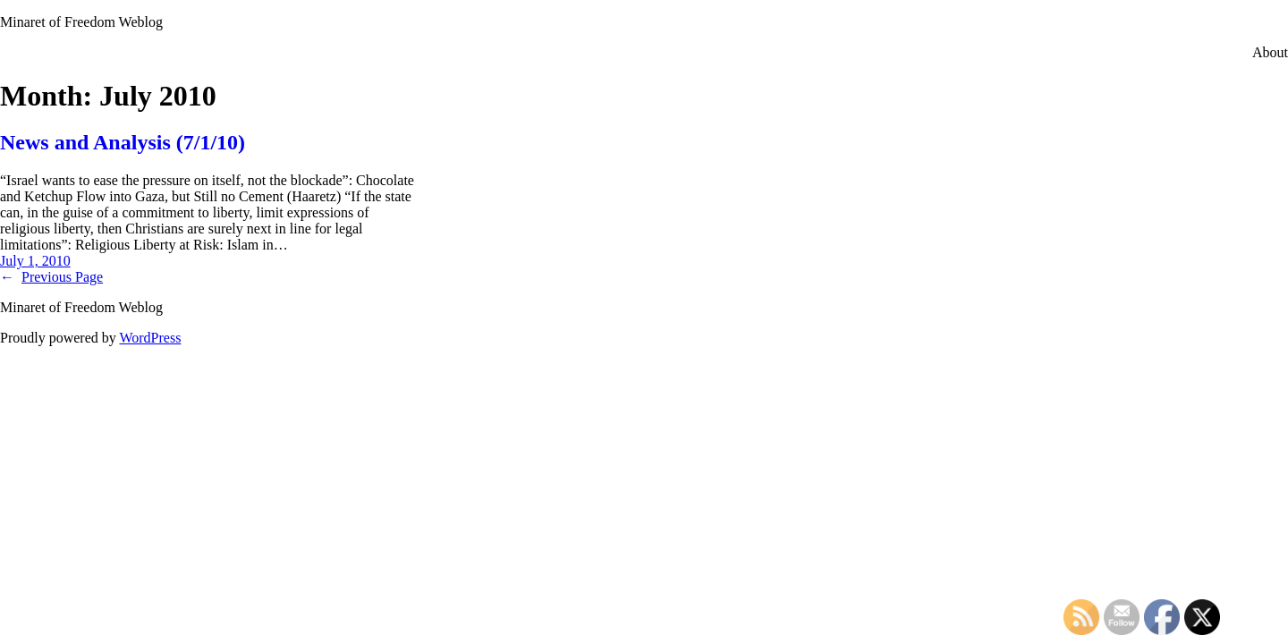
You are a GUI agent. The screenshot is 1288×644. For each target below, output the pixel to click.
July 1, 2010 (35, 260)
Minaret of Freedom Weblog (81, 22)
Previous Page (51, 276)
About (1270, 52)
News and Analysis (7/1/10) (122, 142)
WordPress (150, 337)
